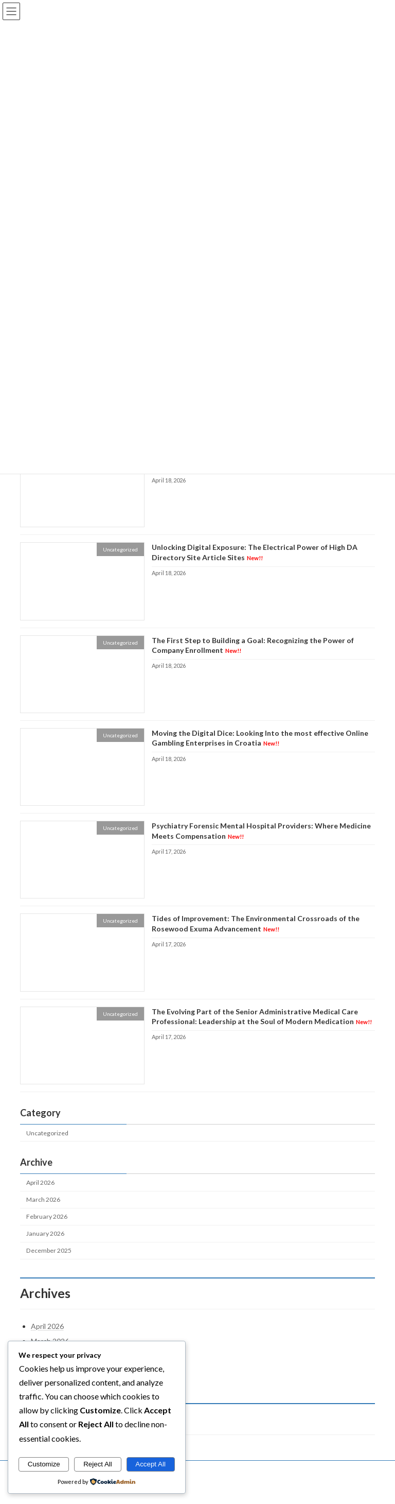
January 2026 (45, 1234)
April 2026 (40, 1182)
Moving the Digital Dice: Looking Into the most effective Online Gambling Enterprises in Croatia (260, 738)
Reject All (97, 1464)
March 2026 (43, 1199)
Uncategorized (47, 1133)
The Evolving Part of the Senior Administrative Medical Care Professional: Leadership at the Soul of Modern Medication (262, 1016)
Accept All (150, 1464)
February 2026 (46, 1216)
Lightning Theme (199, 1488)
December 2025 (48, 1251)
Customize (44, 1464)
